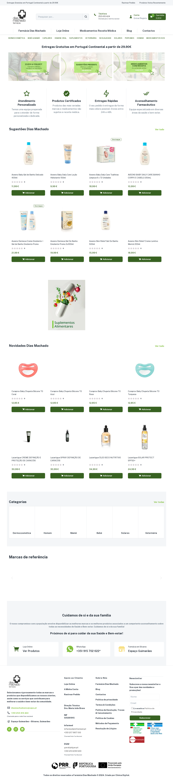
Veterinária (91, 38)
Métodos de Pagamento (107, 723)
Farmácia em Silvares (137, 646)
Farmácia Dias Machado (32, 30)
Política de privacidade (107, 699)
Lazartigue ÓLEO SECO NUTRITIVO (105, 457)
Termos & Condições (105, 704)
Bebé (99, 532)
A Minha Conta (71, 689)
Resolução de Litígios (106, 728)
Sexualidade (105, 38)
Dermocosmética (16, 38)
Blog (129, 30)
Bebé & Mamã (34, 38)
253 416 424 (104, 16)
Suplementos (75, 38)
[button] (32, 3)
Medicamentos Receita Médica (98, 30)
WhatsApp (81, 646)
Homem (140, 38)
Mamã (73, 532)
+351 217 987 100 (72, 732)
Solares (118, 38)
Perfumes (129, 38)
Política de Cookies (105, 718)
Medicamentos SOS (155, 38)
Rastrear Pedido (72, 694)
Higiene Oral (61, 38)
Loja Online (62, 30)
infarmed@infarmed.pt (75, 728)
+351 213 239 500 (72, 751)
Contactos (149, 30)
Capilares (47, 38)
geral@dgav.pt (71, 747)
